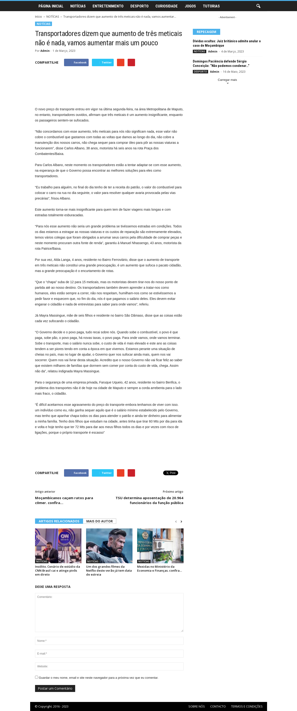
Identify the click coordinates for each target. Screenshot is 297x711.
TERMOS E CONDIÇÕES (247, 706)
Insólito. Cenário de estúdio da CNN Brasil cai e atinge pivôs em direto (57, 570)
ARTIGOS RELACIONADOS (59, 521)
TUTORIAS (211, 6)
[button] (258, 6)
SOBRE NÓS (196, 706)
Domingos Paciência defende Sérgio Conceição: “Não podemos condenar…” (221, 63)
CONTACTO (218, 706)
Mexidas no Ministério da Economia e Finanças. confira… (159, 568)
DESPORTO (139, 6)
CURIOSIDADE (166, 6)
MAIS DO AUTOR (99, 521)
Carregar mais (227, 82)
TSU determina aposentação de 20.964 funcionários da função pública (149, 500)
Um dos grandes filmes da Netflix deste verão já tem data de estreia (109, 570)
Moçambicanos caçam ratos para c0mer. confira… (64, 500)
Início (38, 17)
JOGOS (190, 6)
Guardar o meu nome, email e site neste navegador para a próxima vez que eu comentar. (98, 677)
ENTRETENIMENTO (108, 6)
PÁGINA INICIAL (51, 6)
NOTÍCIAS (78, 6)
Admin (45, 51)
